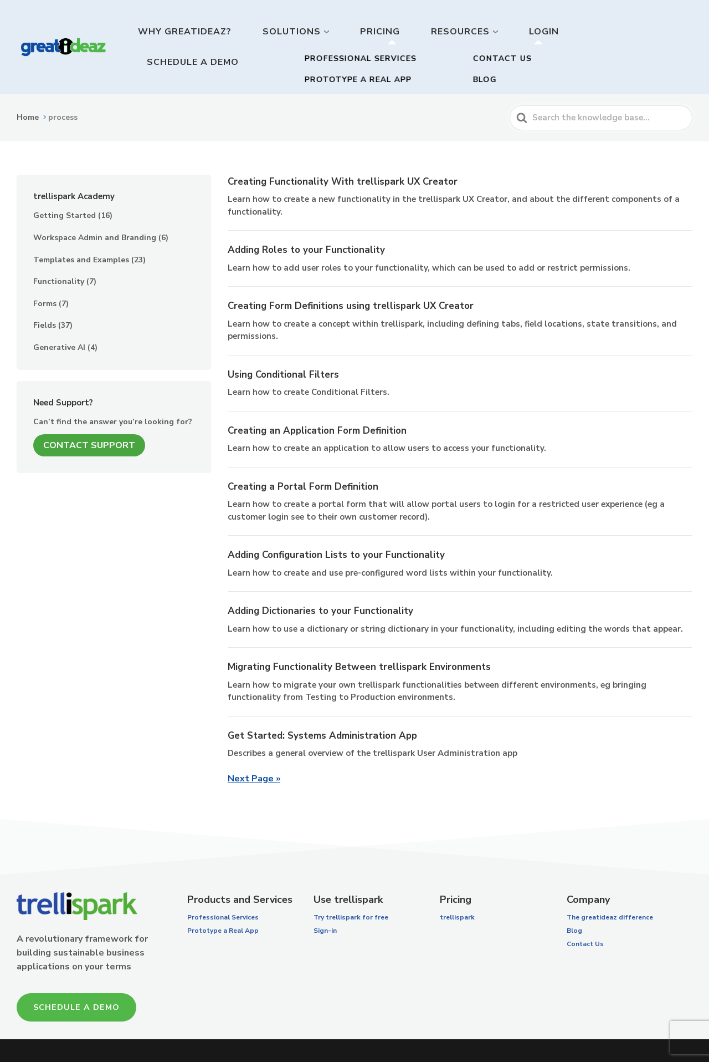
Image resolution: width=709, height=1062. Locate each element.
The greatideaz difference (610, 885)
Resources (500, 31)
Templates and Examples (81, 228)
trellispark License (387, 1035)
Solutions (364, 31)
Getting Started (64, 184)
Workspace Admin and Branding (94, 206)
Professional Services (223, 885)
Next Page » (254, 747)
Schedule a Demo (644, 31)
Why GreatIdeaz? (274, 31)
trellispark (457, 885)
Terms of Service (474, 1035)
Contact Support (89, 414)
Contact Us (585, 912)
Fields (44, 294)
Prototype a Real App (223, 899)
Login (568, 31)
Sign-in (325, 899)
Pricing (436, 31)
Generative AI (59, 316)
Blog (574, 899)
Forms (44, 272)
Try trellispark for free (351, 885)
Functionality (58, 250)
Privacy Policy (549, 1035)
